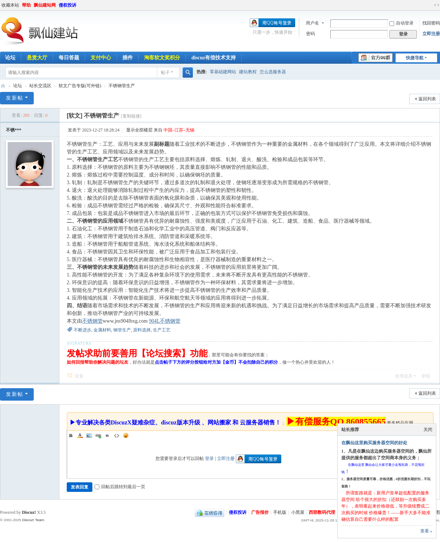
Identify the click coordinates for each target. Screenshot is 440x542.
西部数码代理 (322, 512)
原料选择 (142, 330)
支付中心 (101, 57)
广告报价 (260, 512)
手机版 (279, 512)
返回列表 (427, 98)
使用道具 (403, 376)
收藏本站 (10, 5)
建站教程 (248, 71)
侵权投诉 (67, 5)
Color (80, 435)
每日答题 (69, 57)
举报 (425, 376)
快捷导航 (414, 57)
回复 (79, 376)
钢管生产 (122, 330)
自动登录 (401, 23)
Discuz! (29, 512)
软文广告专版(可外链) (80, 85)
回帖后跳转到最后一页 (120, 486)
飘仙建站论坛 (3, 86)
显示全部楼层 (139, 130)
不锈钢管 (92, 321)
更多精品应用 (400, 423)
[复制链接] (131, 116)
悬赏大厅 (37, 57)
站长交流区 (40, 85)
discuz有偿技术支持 (213, 57)
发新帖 (14, 98)
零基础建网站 (223, 71)
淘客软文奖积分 (162, 57)
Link (98, 435)
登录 (209, 458)
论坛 (17, 85)
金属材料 (102, 330)
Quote (107, 435)
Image (89, 435)
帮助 (26, 5)
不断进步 (82, 330)
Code (116, 435)
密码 (310, 33)
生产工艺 (161, 330)
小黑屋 (297, 512)
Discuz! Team (33, 520)
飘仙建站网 (45, 5)
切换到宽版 (436, 5)
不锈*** (13, 130)
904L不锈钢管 (164, 321)
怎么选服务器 (273, 71)
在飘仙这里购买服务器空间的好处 (374, 442)
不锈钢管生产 (122, 85)
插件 (127, 57)
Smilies (125, 435)
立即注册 (431, 33)
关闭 (427, 429)
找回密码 (431, 23)
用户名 (312, 23)
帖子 (165, 72)
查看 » (426, 531)
